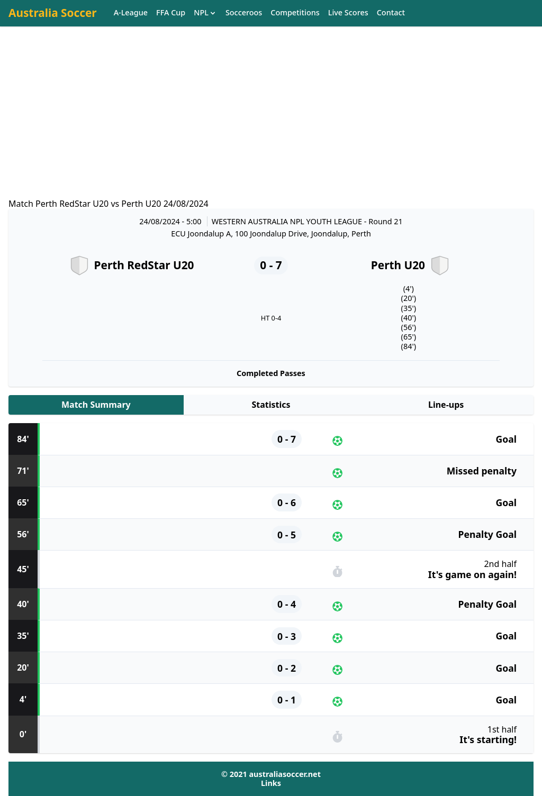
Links (271, 783)
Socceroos (243, 12)
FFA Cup (170, 12)
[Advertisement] (271, 122)
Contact (391, 12)
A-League (131, 12)
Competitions (294, 12)
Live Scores (348, 12)
